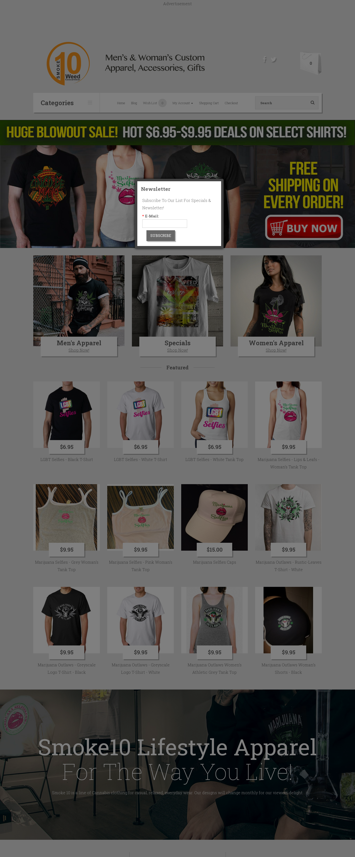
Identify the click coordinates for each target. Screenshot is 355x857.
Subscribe (160, 235)
